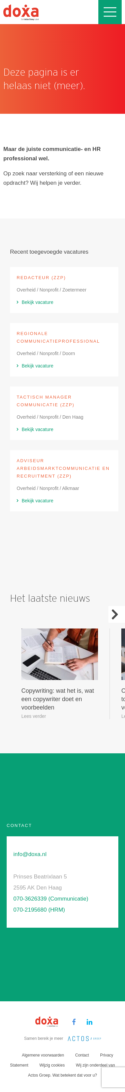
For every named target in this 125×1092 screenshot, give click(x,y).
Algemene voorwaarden (43, 1055)
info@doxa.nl (30, 854)
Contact (82, 1055)
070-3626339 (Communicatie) (50, 899)
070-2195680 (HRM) (39, 910)
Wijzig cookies (52, 1065)
